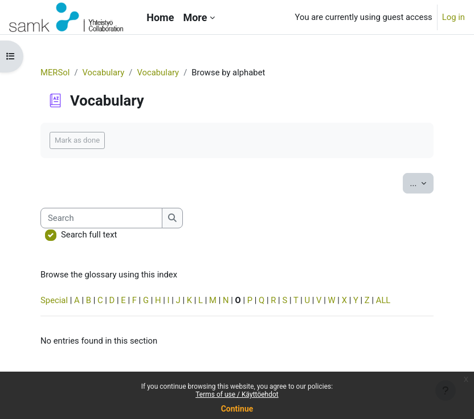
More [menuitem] (195, 17)
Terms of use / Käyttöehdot (237, 394)
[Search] (101, 218)
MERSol (55, 72)
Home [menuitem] (160, 17)
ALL (383, 300)
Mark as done (77, 140)
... (422, 182)
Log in (453, 17)
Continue (237, 408)
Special (54, 300)
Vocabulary (104, 72)
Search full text (89, 234)
